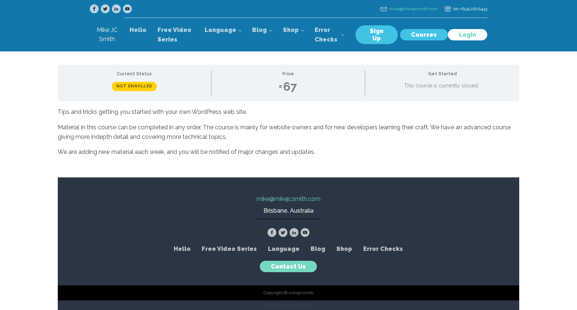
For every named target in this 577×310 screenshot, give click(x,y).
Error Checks (326, 34)
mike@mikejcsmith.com (413, 8)
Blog (259, 29)
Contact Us (288, 266)
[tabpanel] (288, 131)
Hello (138, 29)
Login (467, 34)
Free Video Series (174, 34)
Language (220, 29)
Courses (424, 34)
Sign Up (376, 35)
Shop (291, 29)
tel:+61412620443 (470, 8)
